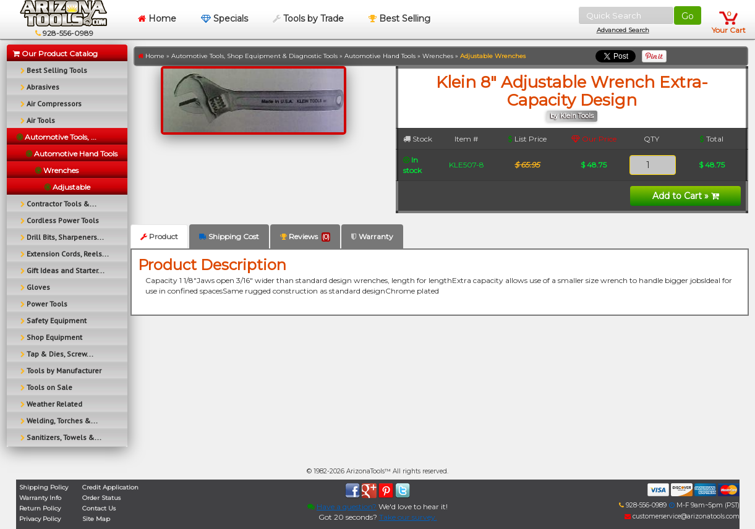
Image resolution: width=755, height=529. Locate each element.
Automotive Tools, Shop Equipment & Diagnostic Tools (254, 56)
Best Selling (399, 18)
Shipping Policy (43, 487)
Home (157, 18)
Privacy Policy (40, 519)
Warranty (372, 236)
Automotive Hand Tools (380, 56)
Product (159, 236)
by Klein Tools (572, 116)
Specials (224, 18)
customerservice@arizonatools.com (682, 516)
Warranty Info (40, 498)
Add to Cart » (685, 195)
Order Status (101, 498)
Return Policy (40, 508)
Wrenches (437, 56)
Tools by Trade (308, 18)
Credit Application (110, 487)
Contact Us (99, 508)
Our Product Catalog (55, 53)
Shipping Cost (229, 236)
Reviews (305, 237)
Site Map (96, 519)
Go (687, 16)
